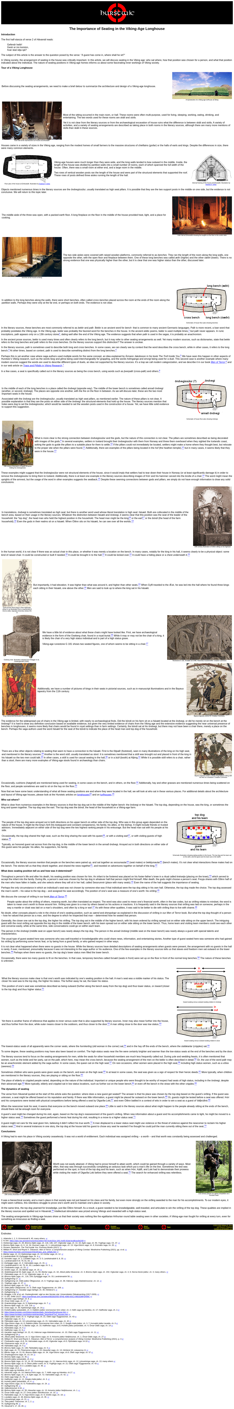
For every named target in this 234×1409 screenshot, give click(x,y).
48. (2, 1343)
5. (2, 1247)
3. (2, 1243)
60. (2, 1370)
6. (2, 1250)
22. (2, 1285)
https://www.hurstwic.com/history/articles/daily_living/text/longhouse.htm (35, 1312)
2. (2, 1241)
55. (2, 1359)
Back (168, 1227)
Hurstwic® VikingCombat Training (36, 1227)
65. (2, 1381)
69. (2, 1390)
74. (2, 1401)
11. (2, 1261)
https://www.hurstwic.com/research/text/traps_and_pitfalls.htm (29, 1252)
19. (2, 1279)
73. (2, 1399)
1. (2, 1238)
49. (2, 1346)
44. (2, 1334)
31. (2, 1305)
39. (2, 1323)
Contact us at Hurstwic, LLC (223, 1229)
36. (2, 1317)
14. (2, 1267)
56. (2, 1361)
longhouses (83, 794)
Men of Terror (218, 362)
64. (2, 1379)
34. (2, 1312)
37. (2, 1319)
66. (2, 1383)
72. (2, 1397)
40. (2, 1325)
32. (2, 1308)
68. (2, 1388)
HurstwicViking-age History (76, 1227)
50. (2, 1348)
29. (2, 1301)
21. (2, 1283)
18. (2, 1276)
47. (2, 1341)
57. (2, 1363)
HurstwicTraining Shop (115, 1227)
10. (2, 1258)
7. (2, 1252)
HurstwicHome (10, 1227)
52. (2, 1352)
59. (2, 1368)
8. (2, 1254)
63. (2, 1377)
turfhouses (105, 794)
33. (2, 1310)
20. (2, 1281)
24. (2, 1290)
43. (2, 1332)
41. (2, 1328)
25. (2, 1292)
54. (2, 1357)
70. (2, 1392)
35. (2, 1314)
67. (2, 1386)
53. (2, 1354)
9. (2, 1256)
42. (2, 1330)
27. (2, 1296)
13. (2, 1265)
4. (2, 1245)
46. (2, 1339)
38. (2, 1321)
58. (2, 1366)
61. (2, 1372)
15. (2, 1270)
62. (2, 1375)
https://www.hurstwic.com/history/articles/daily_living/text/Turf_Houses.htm (36, 1314)
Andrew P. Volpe (44, 184)
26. (2, 1294)
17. (2, 1274)
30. (2, 1303)
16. (2, 1272)
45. (2, 1337)
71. (2, 1395)
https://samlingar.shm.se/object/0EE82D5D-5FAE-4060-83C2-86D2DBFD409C (56, 1296)
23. (2, 1287)
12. (2, 1263)
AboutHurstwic (146, 1227)
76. (2, 1406)
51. (2, 1350)
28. (2, 1299)
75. (2, 1404)
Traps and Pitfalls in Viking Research (42, 365)
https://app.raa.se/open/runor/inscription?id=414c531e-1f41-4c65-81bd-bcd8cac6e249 (46, 1241)
